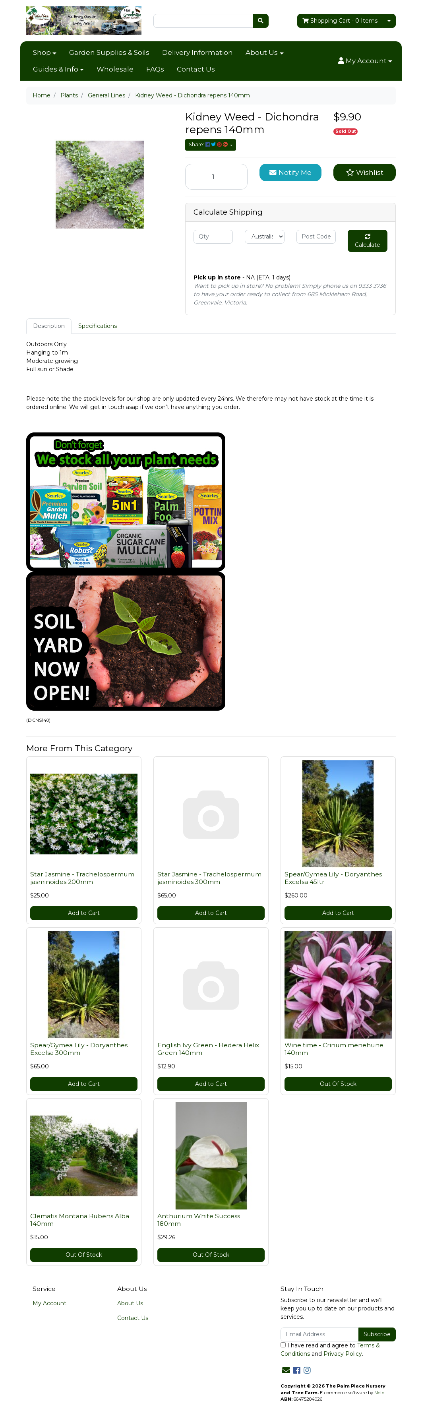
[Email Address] (320, 1334)
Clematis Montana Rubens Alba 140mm (79, 1219)
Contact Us (196, 69)
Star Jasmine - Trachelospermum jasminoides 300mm (209, 878)
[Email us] (286, 1370)
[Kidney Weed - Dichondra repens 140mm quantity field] (216, 177)
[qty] (213, 237)
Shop (42, 52)
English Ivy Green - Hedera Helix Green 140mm (208, 1048)
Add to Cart (84, 913)
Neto (379, 1392)
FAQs (155, 69)
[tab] (49, 326)
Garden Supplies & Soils (109, 52)
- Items (339, 21)
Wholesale (115, 69)
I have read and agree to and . (330, 1349)
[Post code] (316, 237)
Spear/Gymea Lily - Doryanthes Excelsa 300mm (79, 1048)
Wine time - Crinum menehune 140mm (334, 1048)
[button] (365, 61)
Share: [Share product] (209, 144)
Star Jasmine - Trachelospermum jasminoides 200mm (82, 878)
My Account (49, 1303)
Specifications (97, 325)
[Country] (264, 237)
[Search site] (261, 21)
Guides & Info (55, 69)
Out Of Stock (338, 1083)
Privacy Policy (342, 1353)
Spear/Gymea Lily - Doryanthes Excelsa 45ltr (333, 878)
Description (49, 325)
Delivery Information (197, 52)
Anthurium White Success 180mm (198, 1219)
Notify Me (290, 172)
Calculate (367, 241)
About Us (262, 52)
